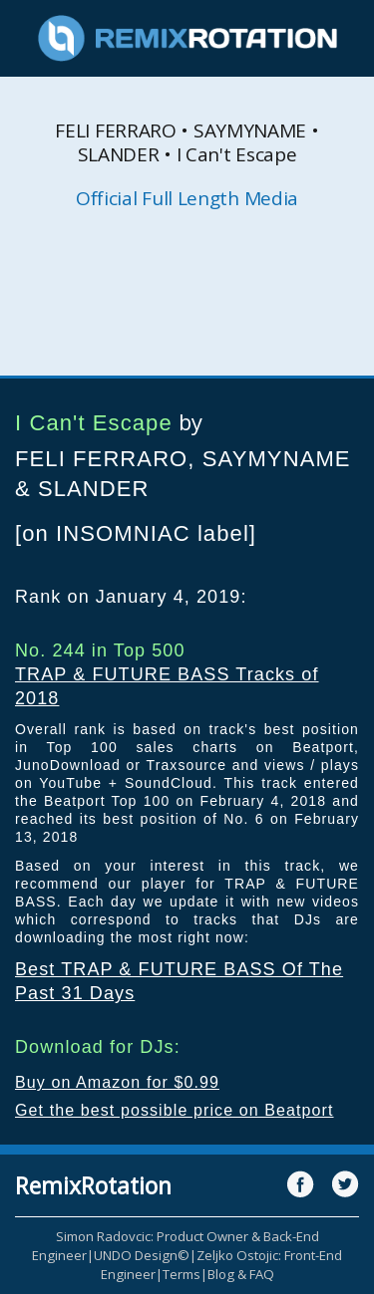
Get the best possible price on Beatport (174, 1110)
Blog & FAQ (240, 1274)
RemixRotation (93, 1185)
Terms (181, 1274)
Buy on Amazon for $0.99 (117, 1082)
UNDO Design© (141, 1255)
